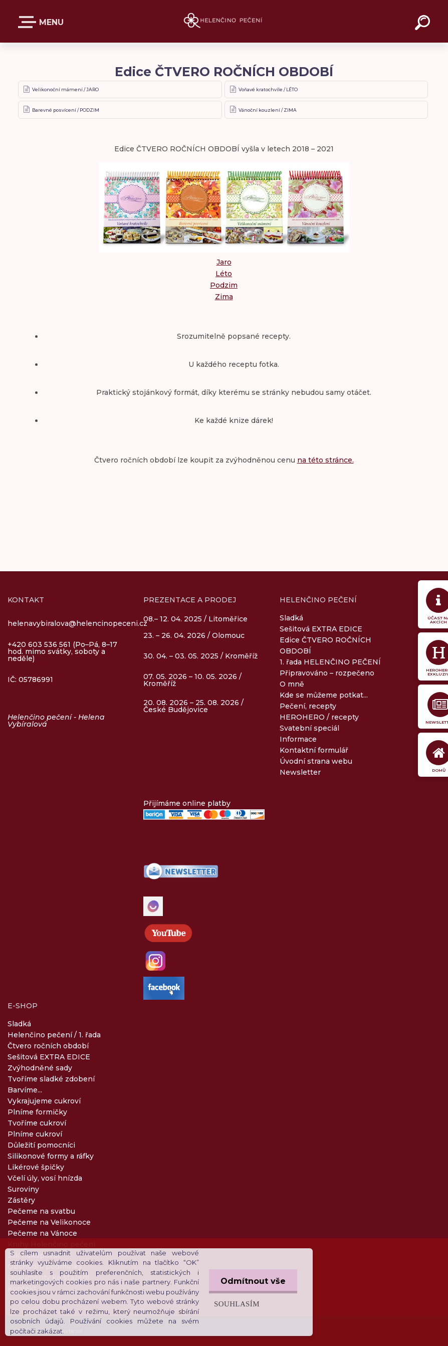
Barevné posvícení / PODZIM (65, 110)
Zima (224, 296)
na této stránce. (325, 460)
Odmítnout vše (252, 1281)
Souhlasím (235, 1303)
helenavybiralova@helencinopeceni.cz (77, 623)
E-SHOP (29, 22)
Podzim (224, 285)
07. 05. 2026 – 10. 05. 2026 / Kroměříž (192, 680)
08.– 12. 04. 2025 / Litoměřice (195, 619)
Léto (223, 273)
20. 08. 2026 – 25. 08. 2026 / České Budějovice (193, 706)
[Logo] (224, 21)
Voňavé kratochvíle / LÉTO (268, 89)
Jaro (224, 262)
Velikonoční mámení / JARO (65, 89)
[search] (424, 24)
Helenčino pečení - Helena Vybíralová (56, 721)
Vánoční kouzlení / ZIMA (268, 110)
